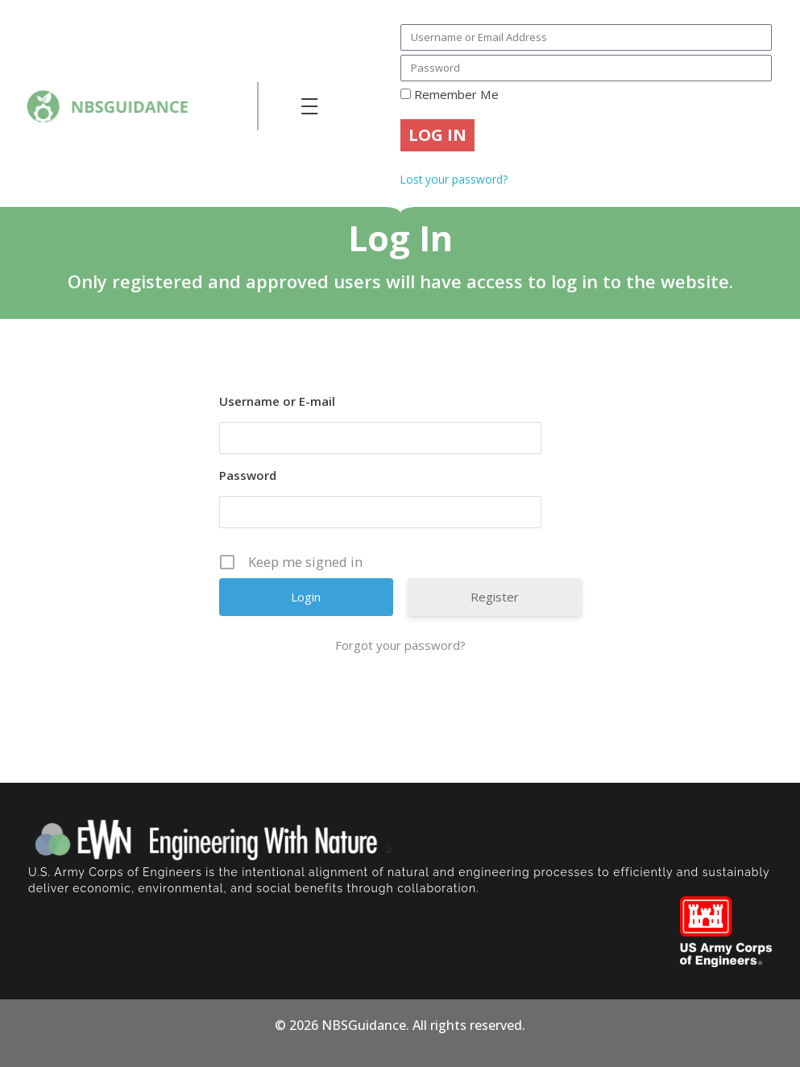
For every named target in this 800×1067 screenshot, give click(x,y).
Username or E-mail (277, 401)
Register (494, 597)
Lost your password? (454, 179)
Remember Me (449, 94)
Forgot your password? (400, 645)
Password (247, 475)
